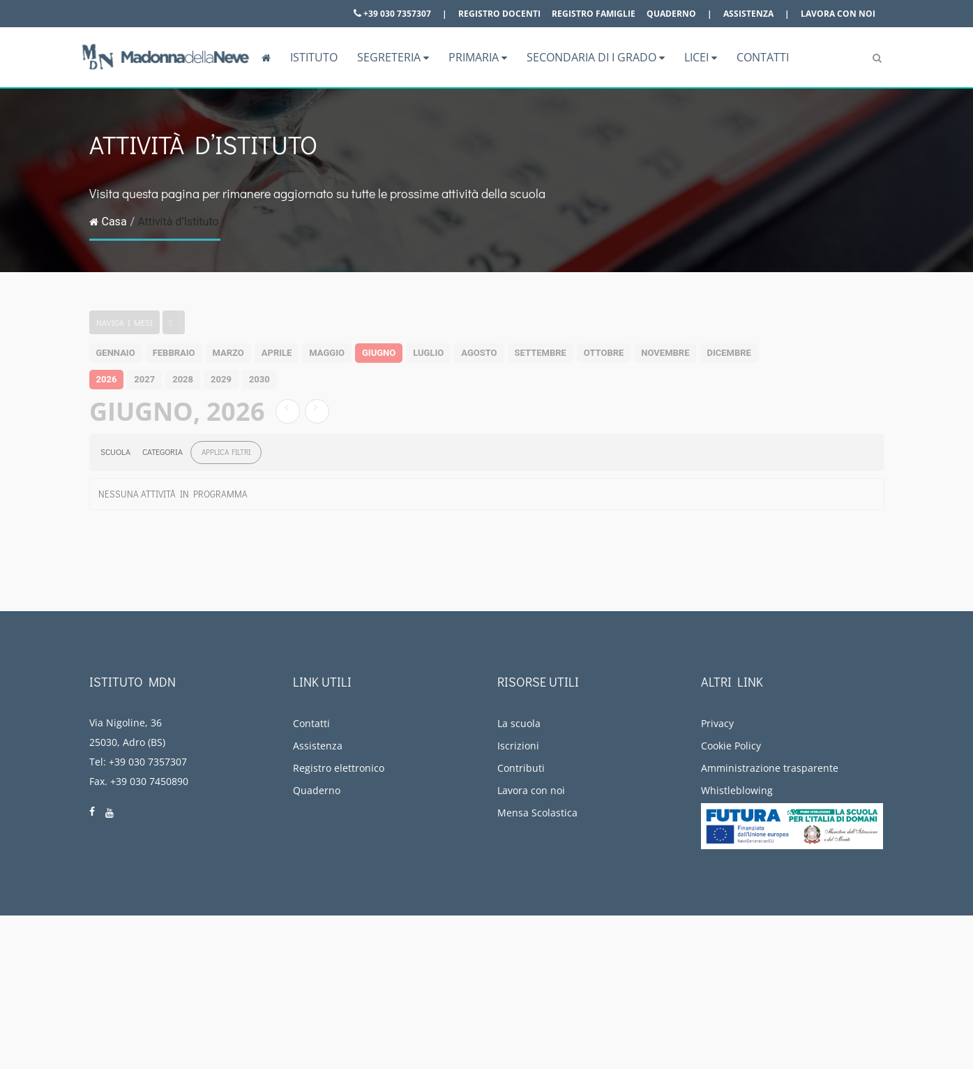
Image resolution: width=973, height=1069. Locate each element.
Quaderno (671, 14)
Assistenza (748, 14)
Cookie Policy (731, 745)
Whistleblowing (737, 790)
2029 (221, 379)
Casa (108, 221)
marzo (228, 352)
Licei (700, 57)
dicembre (729, 352)
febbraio (174, 352)
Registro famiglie (593, 14)
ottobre (604, 352)
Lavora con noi (838, 14)
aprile (277, 352)
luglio (428, 352)
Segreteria (393, 57)
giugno (378, 352)
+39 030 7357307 (392, 14)
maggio (327, 352)
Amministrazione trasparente (769, 768)
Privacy (717, 723)
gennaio (115, 352)
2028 (182, 379)
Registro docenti (499, 14)
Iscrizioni (518, 745)
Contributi (521, 768)
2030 (259, 379)
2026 (106, 379)
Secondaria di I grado (596, 57)
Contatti (763, 57)
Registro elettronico (338, 768)
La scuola (519, 723)
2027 (144, 379)
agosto (479, 352)
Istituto (314, 57)
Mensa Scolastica (537, 812)
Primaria (477, 57)
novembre (665, 352)
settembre (540, 352)
